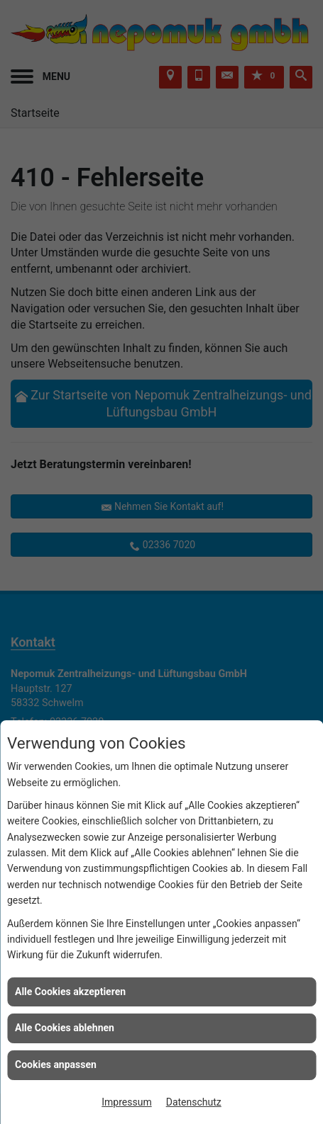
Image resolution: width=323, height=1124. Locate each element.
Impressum (126, 1102)
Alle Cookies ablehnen (64, 1027)
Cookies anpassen (56, 1064)
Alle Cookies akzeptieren (70, 991)
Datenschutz (193, 1102)
